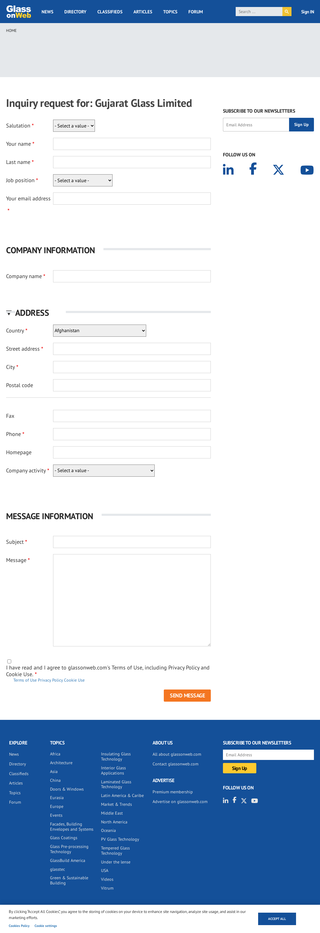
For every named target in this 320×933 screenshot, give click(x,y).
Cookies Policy (19, 926)
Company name (24, 276)
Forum (195, 12)
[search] (259, 11)
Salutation (18, 125)
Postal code (19, 385)
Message (16, 560)
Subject (15, 541)
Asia (54, 771)
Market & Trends (116, 804)
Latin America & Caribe (122, 795)
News (47, 12)
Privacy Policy (50, 680)
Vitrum (107, 888)
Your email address (28, 198)
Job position (20, 180)
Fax (10, 415)
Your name (18, 143)
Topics (170, 12)
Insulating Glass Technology (116, 756)
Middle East (112, 813)
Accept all (277, 919)
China (55, 780)
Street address (23, 348)
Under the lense (115, 862)
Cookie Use (74, 680)
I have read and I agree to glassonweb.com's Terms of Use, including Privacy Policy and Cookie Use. (108, 670)
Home (11, 30)
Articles (142, 12)
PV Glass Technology (120, 839)
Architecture (61, 762)
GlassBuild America (67, 860)
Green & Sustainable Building (69, 880)
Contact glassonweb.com (175, 764)
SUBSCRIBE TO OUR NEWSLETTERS (259, 111)
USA (104, 870)
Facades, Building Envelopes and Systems (71, 826)
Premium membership (173, 792)
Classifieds (110, 12)
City (10, 366)
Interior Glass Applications (113, 770)
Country (15, 330)
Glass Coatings (63, 837)
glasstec (57, 869)
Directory (75, 12)
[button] (108, 312)
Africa (55, 754)
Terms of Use (25, 680)
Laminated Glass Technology (116, 784)
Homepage (19, 452)
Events (56, 815)
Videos (107, 879)
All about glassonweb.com (177, 754)
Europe (56, 806)
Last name (18, 161)
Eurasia (57, 797)
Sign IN (307, 12)
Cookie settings (46, 926)
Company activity (26, 470)
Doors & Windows (67, 789)
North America (114, 822)
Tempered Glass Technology (115, 850)
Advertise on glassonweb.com (180, 801)
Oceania (108, 830)
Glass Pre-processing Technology (69, 849)
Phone (13, 434)
